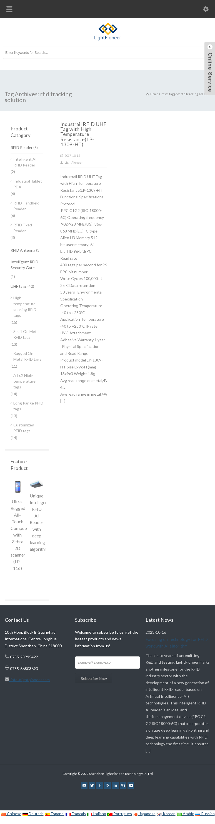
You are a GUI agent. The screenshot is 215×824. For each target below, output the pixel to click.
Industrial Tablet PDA (27, 184)
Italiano (96, 813)
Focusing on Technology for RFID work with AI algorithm (177, 642)
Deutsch (33, 813)
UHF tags (19, 286)
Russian (205, 813)
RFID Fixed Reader (22, 228)
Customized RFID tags (23, 428)
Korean (166, 813)
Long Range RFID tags (28, 406)
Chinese (11, 813)
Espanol (54, 813)
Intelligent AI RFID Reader (25, 162)
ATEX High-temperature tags (24, 381)
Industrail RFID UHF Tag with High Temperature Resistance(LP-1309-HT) (83, 134)
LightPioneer (73, 162)
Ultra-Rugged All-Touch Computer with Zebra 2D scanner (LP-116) (20, 535)
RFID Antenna (23, 250)
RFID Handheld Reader (26, 206)
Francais (75, 813)
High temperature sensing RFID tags (24, 306)
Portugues (119, 813)
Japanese (144, 813)
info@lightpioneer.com (29, 679)
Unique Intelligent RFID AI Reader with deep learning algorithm (39, 522)
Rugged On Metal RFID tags (27, 356)
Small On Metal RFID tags (26, 334)
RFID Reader (21, 147)
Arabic (185, 813)
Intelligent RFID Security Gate (24, 264)
